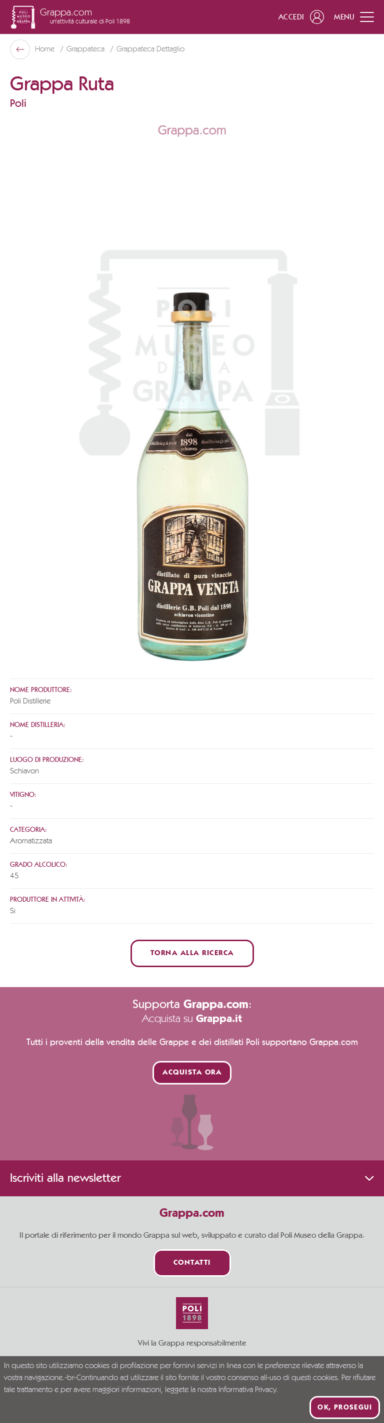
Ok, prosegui (345, 1407)
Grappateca (86, 49)
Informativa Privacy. (248, 1390)
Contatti (192, 1263)
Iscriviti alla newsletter (192, 1178)
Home (45, 49)
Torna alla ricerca (192, 953)
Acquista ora (192, 1072)
